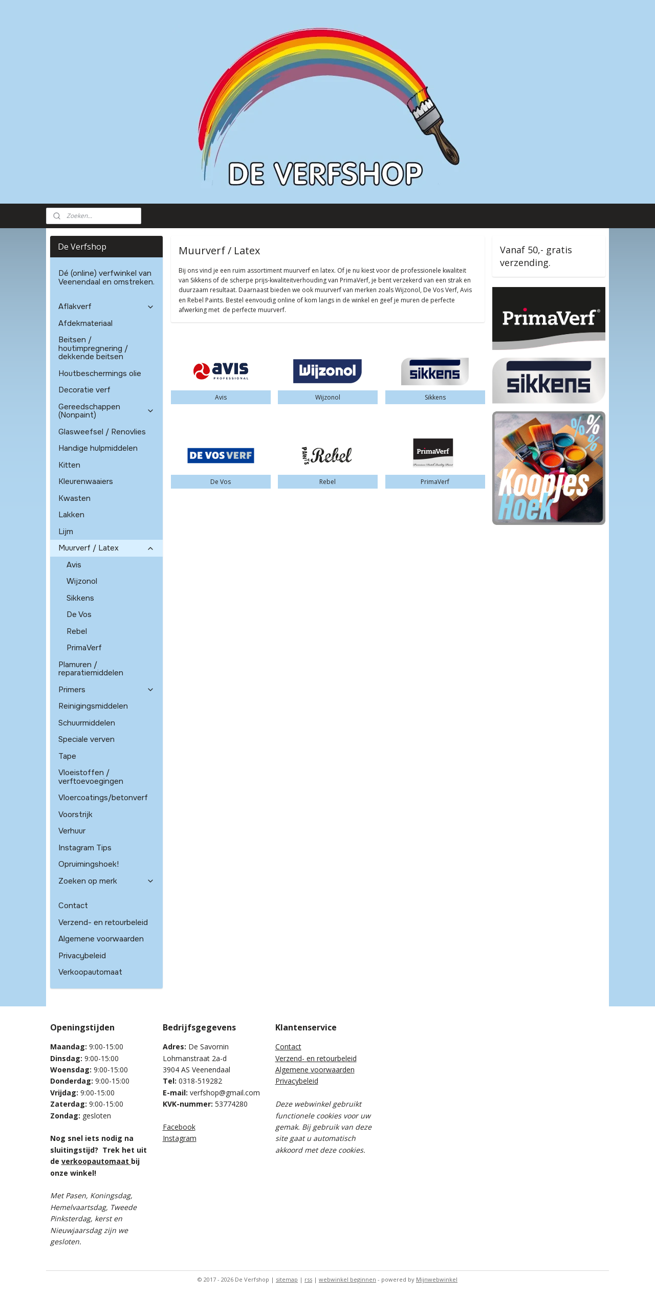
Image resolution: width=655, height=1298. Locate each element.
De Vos (79, 614)
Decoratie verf (84, 390)
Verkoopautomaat (90, 972)
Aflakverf (106, 306)
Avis (74, 565)
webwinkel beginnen (347, 1279)
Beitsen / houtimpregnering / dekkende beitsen (93, 348)
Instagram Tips (85, 848)
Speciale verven (86, 739)
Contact (73, 905)
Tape (67, 756)
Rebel (77, 631)
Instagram (179, 1138)
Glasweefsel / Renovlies (102, 432)
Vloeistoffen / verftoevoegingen (90, 776)
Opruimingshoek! (88, 864)
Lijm (65, 531)
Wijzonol (82, 581)
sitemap (287, 1279)
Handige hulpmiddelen (98, 448)
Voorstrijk (75, 814)
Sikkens (80, 598)
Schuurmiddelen (86, 723)
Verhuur (71, 831)
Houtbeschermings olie (99, 373)
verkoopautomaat (96, 1161)
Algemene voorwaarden (101, 939)
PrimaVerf (84, 648)
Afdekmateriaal (85, 323)
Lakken (71, 515)
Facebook (179, 1127)
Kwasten (74, 498)
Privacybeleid (82, 956)
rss (308, 1279)
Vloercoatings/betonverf (103, 798)
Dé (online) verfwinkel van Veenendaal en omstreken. (106, 277)
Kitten (69, 465)
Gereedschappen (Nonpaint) (106, 411)
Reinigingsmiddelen (93, 706)
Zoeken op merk (106, 881)
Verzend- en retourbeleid (103, 922)
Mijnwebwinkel (436, 1279)
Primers (106, 690)
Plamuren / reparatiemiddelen (90, 668)
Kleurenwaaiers (85, 481)
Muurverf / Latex (106, 548)
